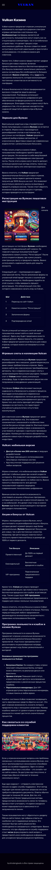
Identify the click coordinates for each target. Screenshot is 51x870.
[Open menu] (3, 4)
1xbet (37, 75)
